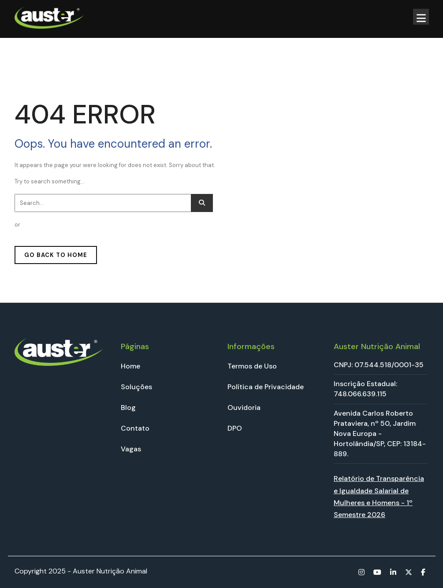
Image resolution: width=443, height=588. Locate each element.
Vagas (131, 449)
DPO (234, 428)
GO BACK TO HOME (55, 255)
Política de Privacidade (265, 386)
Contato (135, 428)
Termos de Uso (252, 366)
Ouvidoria (244, 407)
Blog (128, 407)
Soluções (136, 386)
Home (130, 366)
